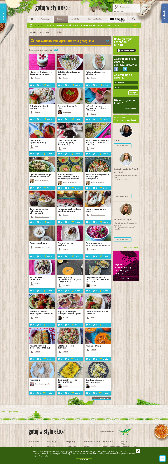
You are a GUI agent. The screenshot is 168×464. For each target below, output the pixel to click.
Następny (31, 25)
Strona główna (45, 32)
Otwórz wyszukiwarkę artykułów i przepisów (134, 19)
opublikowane (122, 145)
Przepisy (60, 19)
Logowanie (124, 7)
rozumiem (84, 460)
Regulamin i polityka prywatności (129, 447)
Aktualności (108, 441)
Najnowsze (51, 446)
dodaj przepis (125, 50)
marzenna (64, 112)
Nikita (91, 285)
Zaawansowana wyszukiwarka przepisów (65, 41)
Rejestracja (118, 11)
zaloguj (133, 92)
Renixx (35, 78)
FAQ (30, 446)
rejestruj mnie (130, 108)
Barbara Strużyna (39, 180)
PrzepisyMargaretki (40, 384)
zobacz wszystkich (131, 247)
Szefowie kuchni (95, 19)
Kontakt (124, 442)
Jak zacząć (45, 19)
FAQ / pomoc (125, 444)
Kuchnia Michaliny (40, 217)
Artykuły (75, 19)
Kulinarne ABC (71, 446)
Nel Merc (64, 285)
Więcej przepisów (101, 398)
